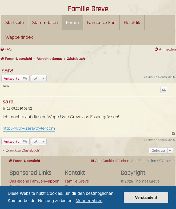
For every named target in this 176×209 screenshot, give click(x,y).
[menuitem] (5, 49)
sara (7, 70)
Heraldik (132, 22)
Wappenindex (19, 37)
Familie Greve (88, 9)
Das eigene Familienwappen (34, 181)
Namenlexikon (101, 22)
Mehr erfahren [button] (89, 200)
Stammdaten (45, 22)
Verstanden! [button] (146, 197)
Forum (72, 22)
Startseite (14, 22)
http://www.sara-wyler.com (29, 128)
